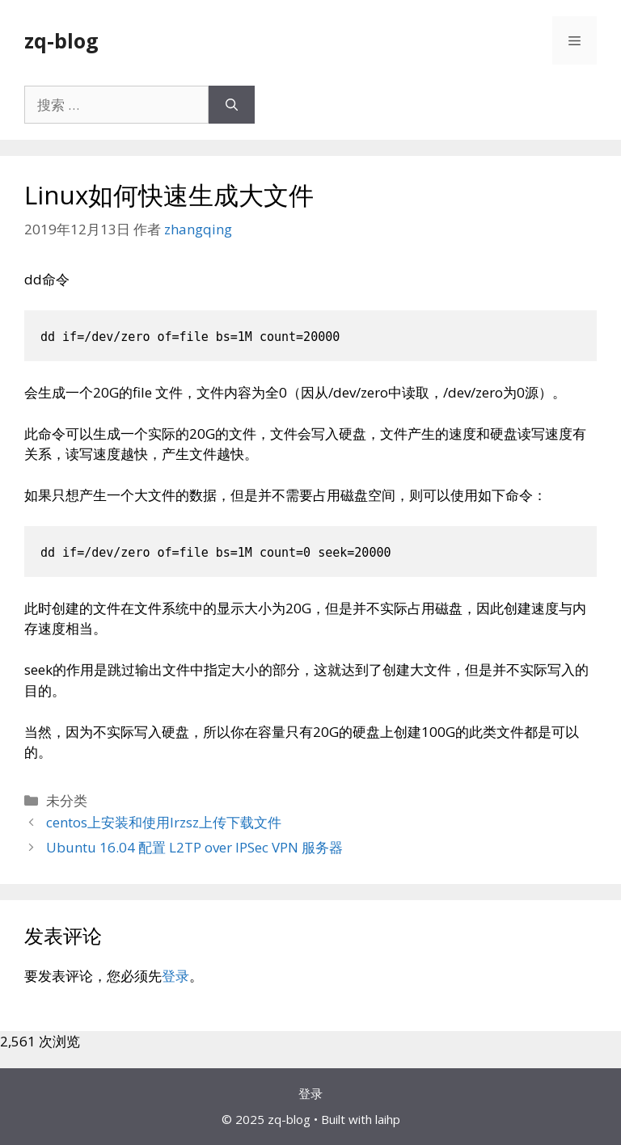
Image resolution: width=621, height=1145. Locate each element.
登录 (175, 975)
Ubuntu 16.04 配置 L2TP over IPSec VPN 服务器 (194, 847)
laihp (387, 1119)
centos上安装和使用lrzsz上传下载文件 (163, 822)
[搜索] (232, 105)
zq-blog (61, 40)
